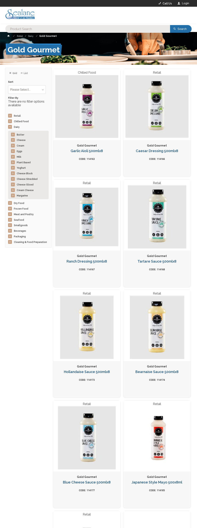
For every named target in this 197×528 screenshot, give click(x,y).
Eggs (19, 151)
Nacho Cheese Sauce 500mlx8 (169, 304)
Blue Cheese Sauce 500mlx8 (75, 304)
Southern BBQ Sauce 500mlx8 (168, 391)
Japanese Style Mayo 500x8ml (122, 304)
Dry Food (19, 203)
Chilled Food (21, 121)
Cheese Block (25, 173)
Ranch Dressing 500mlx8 (168, 129)
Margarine (22, 195)
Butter (20, 134)
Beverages (20, 231)
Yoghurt (21, 168)
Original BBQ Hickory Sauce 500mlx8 (122, 391)
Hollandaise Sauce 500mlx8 (122, 216)
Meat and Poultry (24, 214)
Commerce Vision (27, 518)
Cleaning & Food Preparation (30, 242)
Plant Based (24, 162)
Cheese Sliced (25, 184)
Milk (19, 157)
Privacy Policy (117, 450)
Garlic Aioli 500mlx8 (75, 127)
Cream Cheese (25, 190)
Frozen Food (21, 208)
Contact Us (15, 503)
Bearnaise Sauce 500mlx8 (168, 216)
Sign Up (179, 442)
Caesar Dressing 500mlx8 (122, 129)
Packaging (20, 236)
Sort (10, 82)
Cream (20, 145)
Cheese (21, 140)
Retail (17, 116)
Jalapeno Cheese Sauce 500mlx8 (75, 391)
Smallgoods (21, 225)
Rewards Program (148, 504)
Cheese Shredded (27, 179)
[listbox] (27, 89)
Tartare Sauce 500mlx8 (75, 214)
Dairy (17, 127)
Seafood (19, 220)
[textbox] (83, 15)
